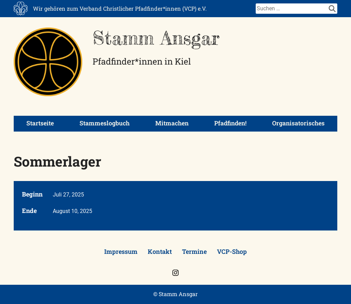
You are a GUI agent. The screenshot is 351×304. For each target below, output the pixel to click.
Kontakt (160, 251)
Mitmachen (172, 123)
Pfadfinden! (230, 123)
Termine (194, 251)
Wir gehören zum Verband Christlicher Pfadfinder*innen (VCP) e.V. (120, 8)
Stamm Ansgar (156, 37)
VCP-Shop (232, 251)
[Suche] (291, 8)
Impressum (120, 251)
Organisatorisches (298, 123)
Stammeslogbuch (105, 123)
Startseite (40, 123)
